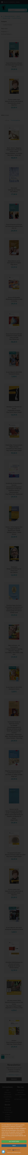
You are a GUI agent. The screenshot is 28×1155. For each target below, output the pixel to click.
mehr (14, 1145)
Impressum (9, 1152)
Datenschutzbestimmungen (16, 1152)
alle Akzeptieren (14, 1141)
